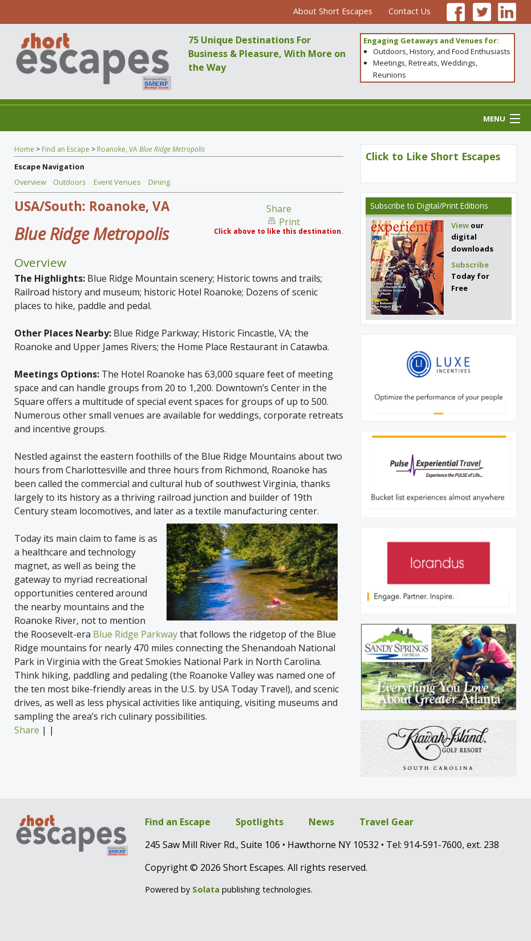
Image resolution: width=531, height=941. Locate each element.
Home (24, 149)
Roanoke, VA (151, 149)
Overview (30, 182)
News (321, 822)
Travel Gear (386, 822)
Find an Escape (66, 149)
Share (278, 208)
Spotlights (259, 822)
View (460, 225)
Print (289, 222)
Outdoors (69, 182)
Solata (206, 889)
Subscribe (387, 205)
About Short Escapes (332, 11)
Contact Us (409, 11)
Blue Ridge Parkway (135, 634)
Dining (159, 182)
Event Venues (117, 182)
